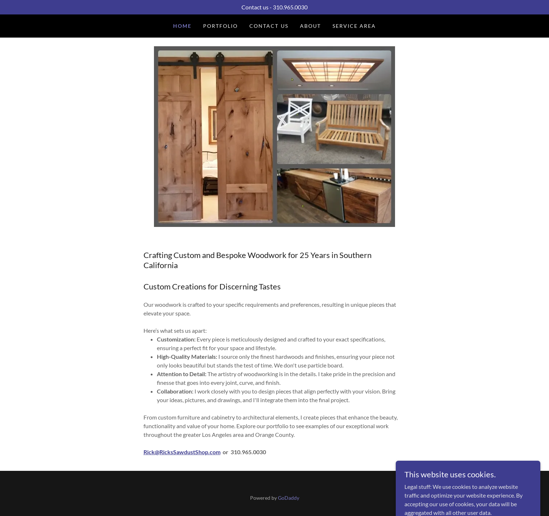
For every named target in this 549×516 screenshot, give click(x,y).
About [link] (310, 26)
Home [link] (182, 26)
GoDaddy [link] (288, 498)
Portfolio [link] (220, 26)
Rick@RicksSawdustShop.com (181, 451)
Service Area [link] (354, 26)
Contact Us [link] (268, 26)
